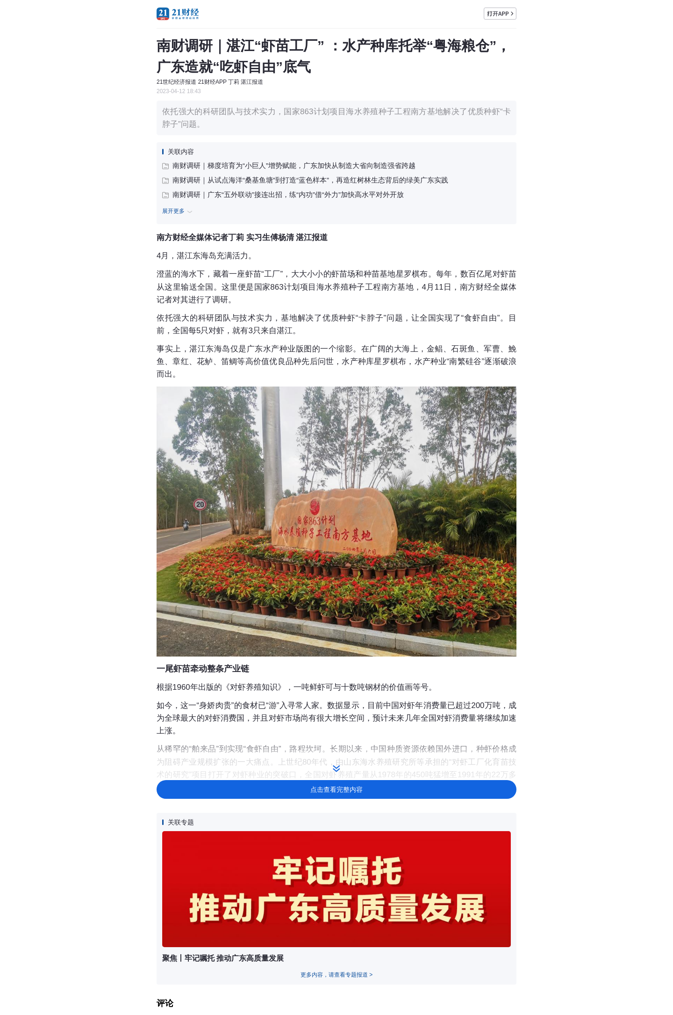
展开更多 (178, 211)
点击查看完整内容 (336, 789)
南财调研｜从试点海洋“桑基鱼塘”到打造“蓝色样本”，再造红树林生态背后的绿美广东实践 (305, 180)
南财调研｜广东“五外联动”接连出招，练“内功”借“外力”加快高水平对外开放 (283, 194)
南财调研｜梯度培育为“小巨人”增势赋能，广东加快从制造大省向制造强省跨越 (288, 165)
